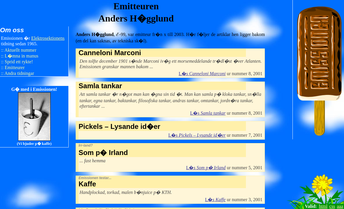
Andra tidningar (19, 73)
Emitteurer (14, 67)
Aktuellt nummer (20, 50)
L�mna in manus (21, 55)
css (332, 206)
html (323, 206)
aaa (340, 206)
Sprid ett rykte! (19, 61)
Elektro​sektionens (48, 38)
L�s (202, 73)
